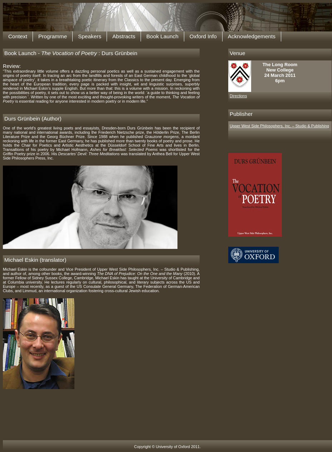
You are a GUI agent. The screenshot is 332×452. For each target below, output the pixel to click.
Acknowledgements (251, 36)
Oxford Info (203, 36)
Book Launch (162, 36)
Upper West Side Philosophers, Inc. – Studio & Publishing (279, 126)
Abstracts (123, 36)
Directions (238, 96)
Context (17, 36)
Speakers (89, 36)
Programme (52, 36)
